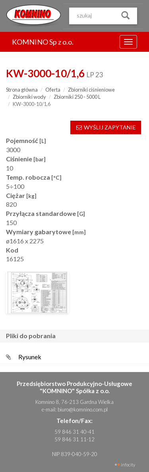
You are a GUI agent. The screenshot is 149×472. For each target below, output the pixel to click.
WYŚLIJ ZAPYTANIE (105, 127)
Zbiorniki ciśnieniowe (91, 89)
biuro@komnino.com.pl (83, 409)
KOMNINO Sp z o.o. (43, 41)
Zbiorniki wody (29, 97)
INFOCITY (128, 464)
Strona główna (22, 89)
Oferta (52, 89)
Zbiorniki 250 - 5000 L (77, 97)
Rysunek (29, 356)
